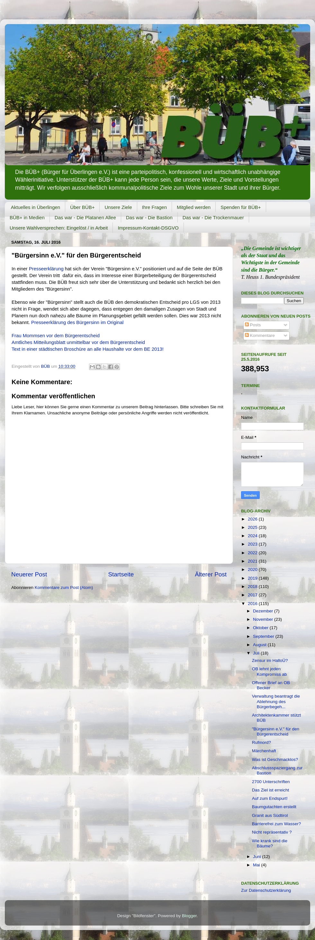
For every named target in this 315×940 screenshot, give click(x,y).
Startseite (121, 574)
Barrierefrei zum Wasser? (276, 823)
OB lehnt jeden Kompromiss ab (269, 671)
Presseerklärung (46, 268)
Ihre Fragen (154, 207)
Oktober (261, 627)
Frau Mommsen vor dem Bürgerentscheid (56, 335)
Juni (257, 856)
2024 (253, 535)
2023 (253, 544)
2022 (253, 552)
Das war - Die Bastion (149, 217)
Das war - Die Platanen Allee (85, 217)
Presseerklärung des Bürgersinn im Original (77, 322)
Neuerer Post (29, 574)
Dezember (263, 611)
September (264, 636)
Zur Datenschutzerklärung (266, 890)
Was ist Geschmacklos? (275, 759)
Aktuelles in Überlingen (35, 207)
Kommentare (260, 335)
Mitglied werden (194, 207)
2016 (253, 603)
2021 (253, 561)
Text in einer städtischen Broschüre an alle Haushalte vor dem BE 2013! (88, 349)
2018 (253, 586)
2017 (253, 594)
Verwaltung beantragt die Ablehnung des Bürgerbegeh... (276, 701)
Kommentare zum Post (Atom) (64, 587)
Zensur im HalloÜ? (270, 660)
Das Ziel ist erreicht (270, 790)
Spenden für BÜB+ (241, 207)
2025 (253, 527)
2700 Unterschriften (271, 781)
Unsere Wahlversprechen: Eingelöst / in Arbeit (59, 227)
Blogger (189, 915)
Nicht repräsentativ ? (272, 832)
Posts (253, 324)
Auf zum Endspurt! (270, 798)
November (263, 619)
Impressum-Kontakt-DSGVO (148, 227)
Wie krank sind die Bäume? (269, 843)
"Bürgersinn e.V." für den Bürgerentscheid (275, 732)
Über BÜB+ (82, 207)
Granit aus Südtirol (270, 815)
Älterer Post (211, 574)
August (260, 644)
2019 (253, 578)
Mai (257, 865)
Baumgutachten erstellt (274, 806)
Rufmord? (261, 742)
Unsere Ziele (118, 207)
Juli (257, 653)
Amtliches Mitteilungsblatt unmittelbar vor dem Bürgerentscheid (78, 342)
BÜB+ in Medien (27, 217)
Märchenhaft (264, 750)
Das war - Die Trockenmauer (213, 217)
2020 (253, 569)
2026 (253, 519)
